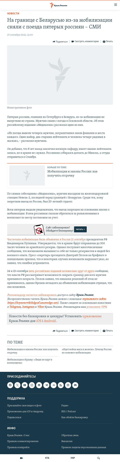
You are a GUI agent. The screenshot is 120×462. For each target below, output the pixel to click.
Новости (13, 13)
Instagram (28, 307)
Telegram (15, 307)
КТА (47, 458)
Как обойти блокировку (74, 417)
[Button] (60, 41)
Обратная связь (69, 435)
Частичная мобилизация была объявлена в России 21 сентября (46, 239)
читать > (80, 229)
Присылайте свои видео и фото (24, 405)
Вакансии (66, 441)
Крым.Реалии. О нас (18, 435)
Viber (41, 307)
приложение (92, 316)
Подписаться (14, 417)
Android (50, 321)
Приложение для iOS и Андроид (25, 411)
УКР (73, 458)
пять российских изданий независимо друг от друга (62, 271)
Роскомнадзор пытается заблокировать (32, 295)
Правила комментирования (22, 441)
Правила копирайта (18, 447)
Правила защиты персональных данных (83, 447)
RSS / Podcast (68, 411)
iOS (38, 321)
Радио (64, 405)
